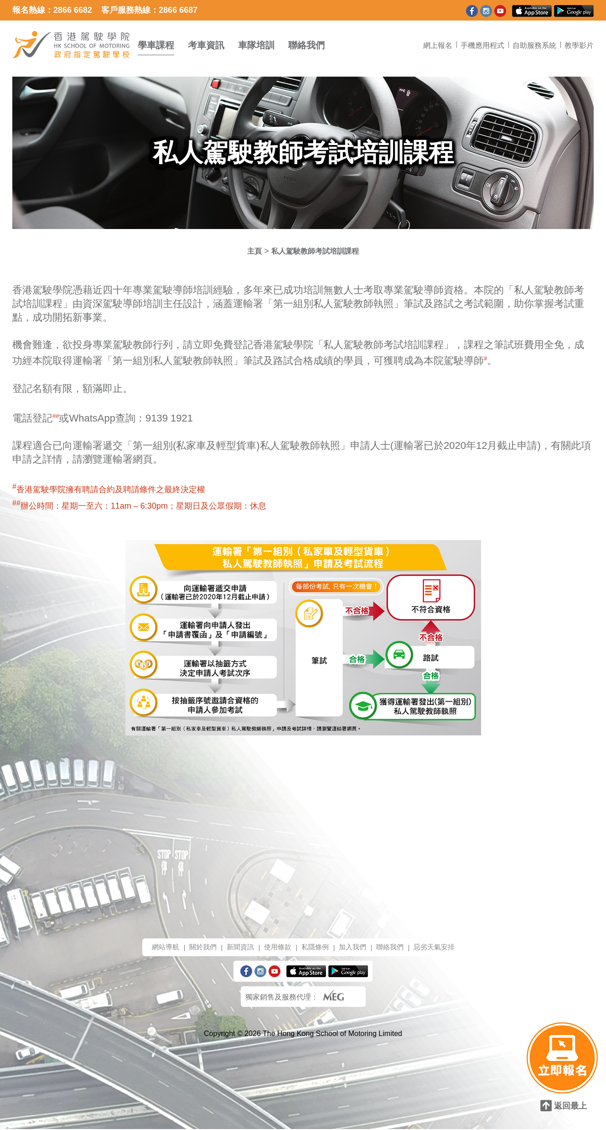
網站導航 (158, 947)
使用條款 (276, 947)
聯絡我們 (306, 45)
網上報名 (437, 45)
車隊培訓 (256, 45)
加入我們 (354, 947)
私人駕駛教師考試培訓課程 (316, 250)
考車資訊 (206, 45)
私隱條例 (315, 947)
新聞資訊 (237, 947)
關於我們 (197, 947)
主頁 (249, 250)
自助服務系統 (534, 45)
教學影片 (579, 45)
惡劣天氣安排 (440, 947)
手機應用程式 (482, 45)
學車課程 (156, 45)
